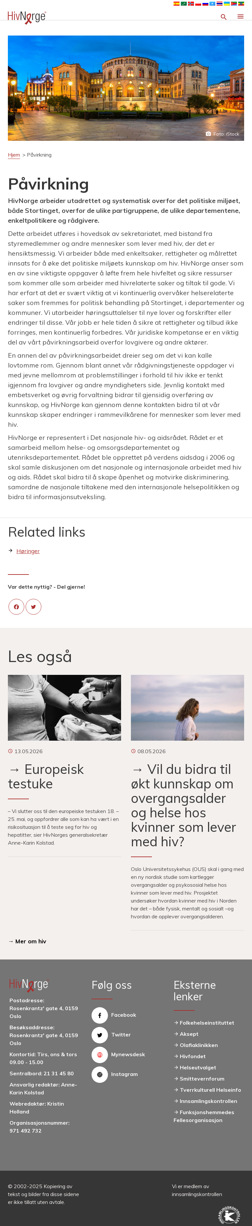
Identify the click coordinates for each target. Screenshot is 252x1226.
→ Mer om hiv (27, 941)
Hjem (14, 154)
